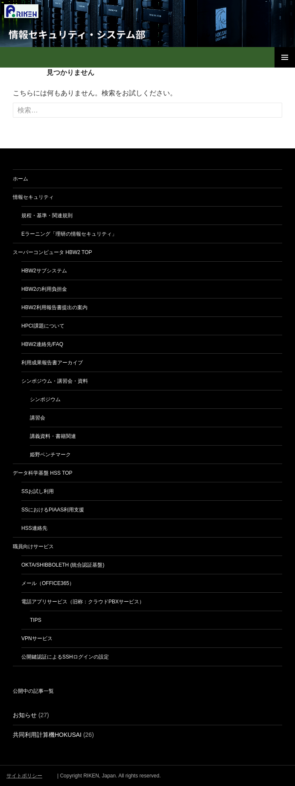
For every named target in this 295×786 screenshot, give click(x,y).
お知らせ (25, 715)
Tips (35, 620)
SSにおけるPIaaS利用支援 (52, 510)
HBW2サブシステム (44, 271)
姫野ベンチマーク (50, 455)
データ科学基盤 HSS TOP (43, 473)
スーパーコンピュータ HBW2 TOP (52, 252)
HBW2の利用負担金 (44, 289)
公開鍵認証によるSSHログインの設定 (65, 657)
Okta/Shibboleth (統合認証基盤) (62, 565)
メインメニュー (285, 57)
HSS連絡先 (34, 528)
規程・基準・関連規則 (47, 216)
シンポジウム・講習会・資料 (54, 381)
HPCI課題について (42, 326)
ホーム (20, 179)
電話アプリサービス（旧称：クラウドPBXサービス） (82, 602)
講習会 (37, 418)
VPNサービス (37, 638)
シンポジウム (45, 399)
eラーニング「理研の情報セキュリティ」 (69, 234)
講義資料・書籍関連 (53, 436)
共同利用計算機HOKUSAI (47, 734)
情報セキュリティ (33, 197)
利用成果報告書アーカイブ (52, 363)
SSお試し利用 (37, 491)
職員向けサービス (33, 547)
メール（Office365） (47, 583)
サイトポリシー (24, 776)
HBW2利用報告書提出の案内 (54, 307)
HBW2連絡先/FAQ (42, 344)
